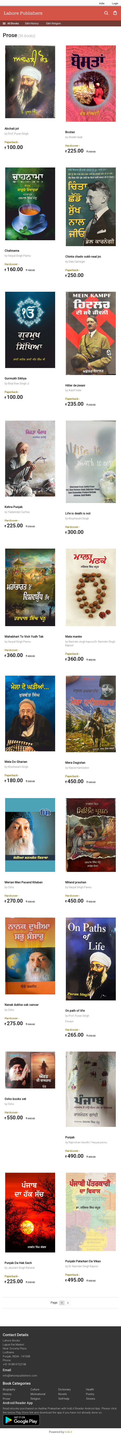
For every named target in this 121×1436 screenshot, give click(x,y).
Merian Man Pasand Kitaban (24, 882)
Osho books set (15, 1099)
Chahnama (12, 250)
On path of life (75, 1010)
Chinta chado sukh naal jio (83, 256)
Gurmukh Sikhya (15, 378)
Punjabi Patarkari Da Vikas (83, 1261)
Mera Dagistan (75, 762)
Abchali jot (12, 128)
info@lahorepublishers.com (20, 1375)
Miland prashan (75, 882)
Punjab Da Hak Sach (18, 1263)
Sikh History (32, 23)
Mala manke (73, 636)
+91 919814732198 (14, 1364)
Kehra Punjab (14, 507)
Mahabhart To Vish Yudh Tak (24, 636)
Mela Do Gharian (16, 762)
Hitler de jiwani (75, 385)
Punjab (70, 1137)
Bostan (70, 132)
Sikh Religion (53, 23)
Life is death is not (77, 513)
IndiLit (68, 1432)
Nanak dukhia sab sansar (22, 1005)
